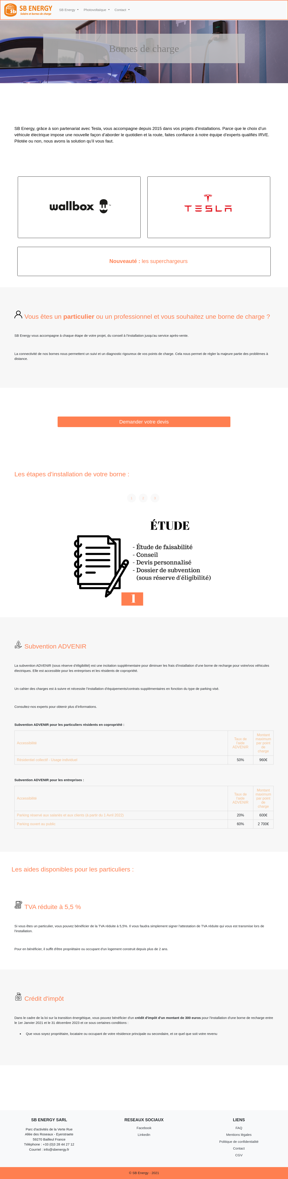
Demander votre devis (144, 422)
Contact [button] (121, 10)
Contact (239, 1148)
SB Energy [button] (67, 10)
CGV (239, 1155)
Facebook (144, 1128)
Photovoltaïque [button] (95, 10)
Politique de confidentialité (238, 1141)
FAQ (239, 1128)
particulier (79, 316)
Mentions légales (239, 1135)
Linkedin (144, 1135)
